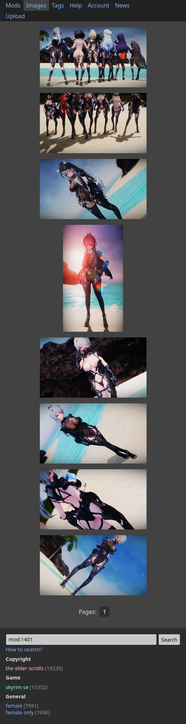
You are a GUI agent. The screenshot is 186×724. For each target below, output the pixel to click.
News (122, 5)
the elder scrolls (34, 668)
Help (76, 5)
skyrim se (26, 687)
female (22, 705)
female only (28, 712)
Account (99, 5)
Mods (13, 5)
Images (36, 5)
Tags (58, 5)
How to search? (24, 649)
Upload (15, 16)
